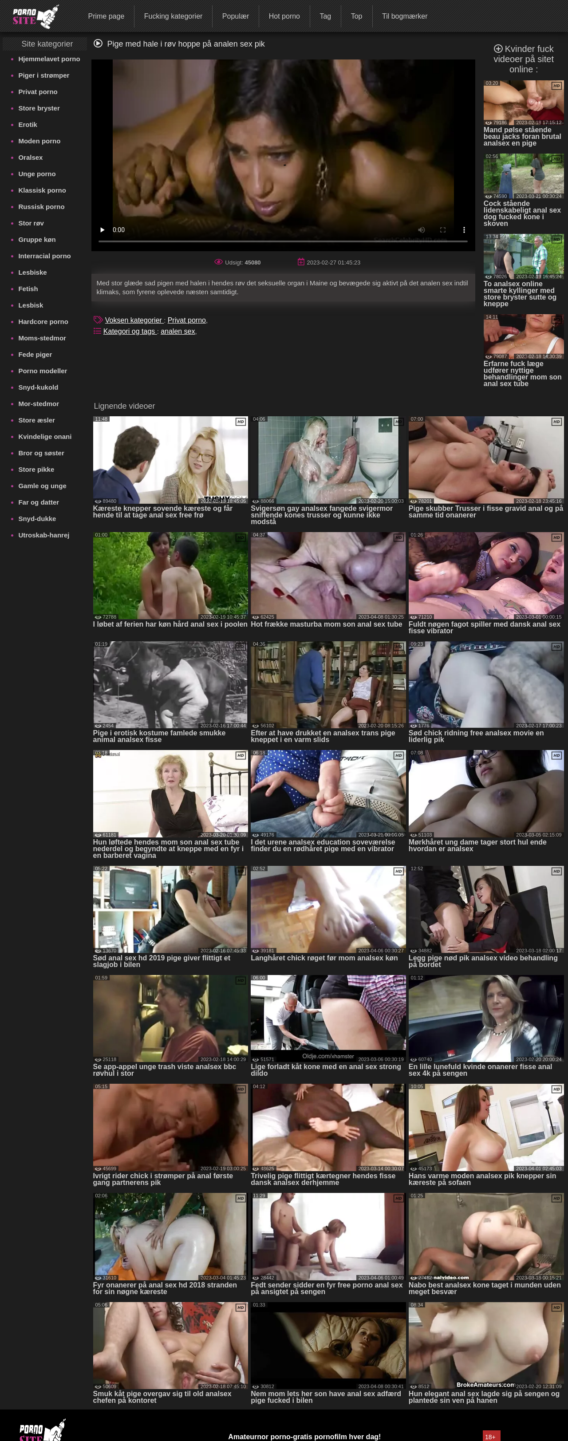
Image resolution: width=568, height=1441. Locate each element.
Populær (235, 16)
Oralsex (30, 157)
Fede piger (35, 354)
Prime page (106, 16)
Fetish (28, 288)
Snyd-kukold (38, 387)
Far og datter (38, 502)
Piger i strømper (43, 75)
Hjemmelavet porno (49, 59)
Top (357, 16)
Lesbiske (32, 272)
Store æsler (36, 420)
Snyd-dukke (37, 518)
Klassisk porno (42, 190)
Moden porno (39, 141)
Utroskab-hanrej (43, 535)
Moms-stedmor (42, 338)
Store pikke (36, 469)
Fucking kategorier (173, 16)
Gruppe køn (36, 239)
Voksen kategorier (134, 320)
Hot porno (284, 16)
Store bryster (38, 108)
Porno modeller (42, 371)
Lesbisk (30, 305)
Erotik (27, 124)
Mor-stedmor (38, 403)
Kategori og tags (130, 331)
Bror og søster (41, 453)
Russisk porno (41, 206)
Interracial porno (44, 256)
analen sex (178, 331)
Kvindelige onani (44, 436)
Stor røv (31, 223)
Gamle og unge (42, 486)
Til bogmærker (405, 16)
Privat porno (37, 91)
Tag (325, 16)
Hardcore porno (43, 321)
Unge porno (36, 174)
